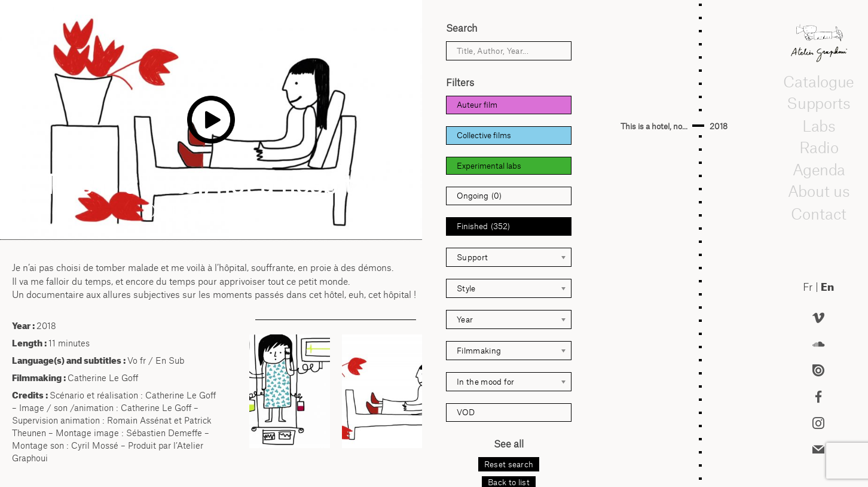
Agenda (818, 170)
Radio (818, 148)
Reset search (509, 464)
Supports (818, 104)
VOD (466, 412)
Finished (483, 226)
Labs (818, 126)
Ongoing (479, 196)
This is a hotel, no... (654, 126)
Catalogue (818, 82)
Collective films (484, 135)
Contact (818, 214)
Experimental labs (489, 166)
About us (819, 192)
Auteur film (477, 104)
